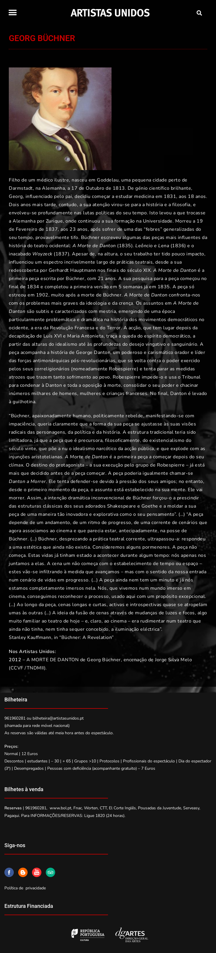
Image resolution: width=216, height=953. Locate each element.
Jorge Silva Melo (173, 660)
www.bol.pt (60, 808)
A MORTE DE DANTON (52, 660)
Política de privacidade (25, 888)
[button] (12, 12)
